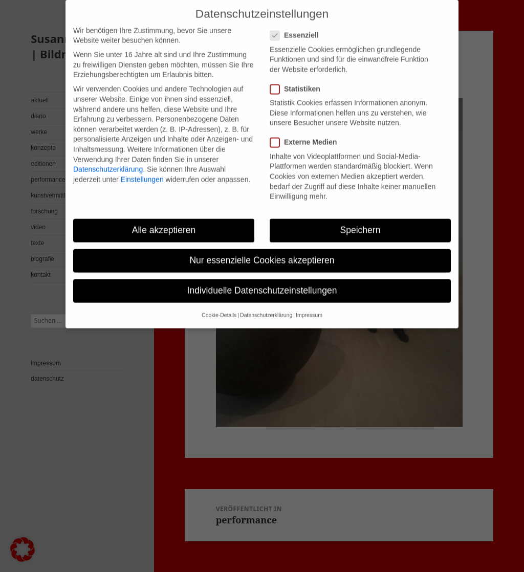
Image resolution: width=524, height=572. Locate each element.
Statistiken (298, 79)
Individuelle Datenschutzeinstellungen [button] (262, 281)
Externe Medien (306, 133)
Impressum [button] (309, 306)
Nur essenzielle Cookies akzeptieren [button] (261, 251)
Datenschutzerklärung (108, 160)
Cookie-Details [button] (219, 306)
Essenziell (297, 26)
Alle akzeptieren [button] (164, 220)
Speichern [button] (360, 220)
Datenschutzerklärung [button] (266, 306)
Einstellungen (142, 170)
